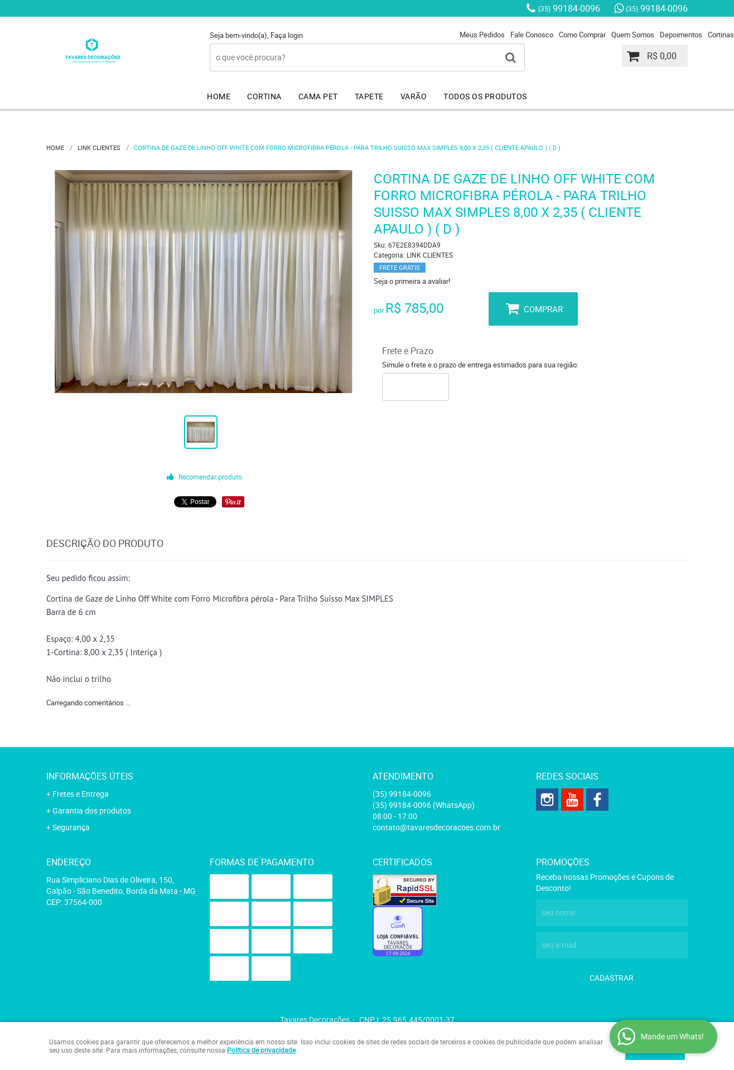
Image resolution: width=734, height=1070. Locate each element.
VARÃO (413, 96)
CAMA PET (318, 96)
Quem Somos (632, 35)
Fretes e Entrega (80, 793)
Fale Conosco (531, 35)
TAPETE (369, 96)
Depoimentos (681, 35)
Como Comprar (582, 35)
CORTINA (264, 96)
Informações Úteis (89, 776)
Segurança (71, 827)
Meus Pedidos (482, 35)
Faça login (287, 35)
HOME (218, 96)
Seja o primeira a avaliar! (412, 281)
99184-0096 (569, 8)
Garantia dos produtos (91, 810)
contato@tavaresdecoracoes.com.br (436, 827)
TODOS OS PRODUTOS (485, 96)
